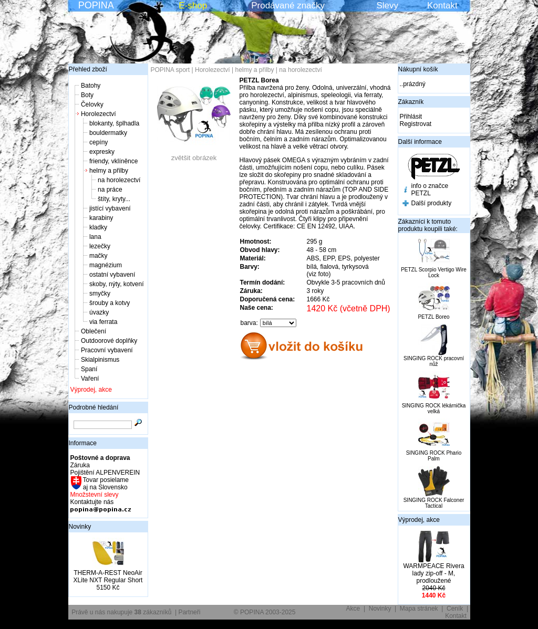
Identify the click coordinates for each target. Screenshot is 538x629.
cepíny (98, 142)
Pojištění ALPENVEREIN (105, 472)
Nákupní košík (418, 69)
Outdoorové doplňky (109, 340)
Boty (87, 95)
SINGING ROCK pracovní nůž (434, 361)
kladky (98, 227)
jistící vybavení (110, 208)
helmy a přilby (108, 170)
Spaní (89, 369)
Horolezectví (98, 114)
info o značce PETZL (430, 189)
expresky (102, 151)
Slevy (387, 6)
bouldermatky (108, 133)
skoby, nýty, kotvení (116, 284)
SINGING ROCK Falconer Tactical (434, 503)
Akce (353, 608)
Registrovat (416, 124)
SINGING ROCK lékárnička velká (434, 408)
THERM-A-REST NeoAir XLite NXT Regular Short (108, 576)
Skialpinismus (100, 359)
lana (95, 236)
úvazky (99, 312)
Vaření (90, 378)
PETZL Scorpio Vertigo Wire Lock (434, 272)
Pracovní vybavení (107, 350)
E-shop (193, 6)
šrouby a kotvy (109, 303)
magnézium (105, 265)
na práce (110, 189)
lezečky (99, 246)
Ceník (455, 608)
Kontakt (442, 6)
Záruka (80, 465)
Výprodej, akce (91, 389)
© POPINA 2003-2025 (265, 612)
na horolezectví (119, 180)
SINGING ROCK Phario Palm (434, 456)
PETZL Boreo (433, 317)
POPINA (96, 5)
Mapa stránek (419, 608)
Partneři (189, 612)
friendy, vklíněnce (113, 161)
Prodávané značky (288, 6)
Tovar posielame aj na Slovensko (105, 483)
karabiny (101, 218)
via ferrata (103, 322)
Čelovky (92, 104)
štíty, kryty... (114, 199)
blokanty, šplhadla (114, 123)
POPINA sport (170, 70)
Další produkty (431, 203)
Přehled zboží (88, 69)
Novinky (80, 526)
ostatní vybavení (112, 274)
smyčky (99, 293)
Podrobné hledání (94, 407)
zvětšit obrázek (194, 155)
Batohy (90, 85)
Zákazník (411, 102)
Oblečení (93, 331)
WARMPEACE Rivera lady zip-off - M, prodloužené (433, 573)
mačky (98, 255)
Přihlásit (411, 116)
